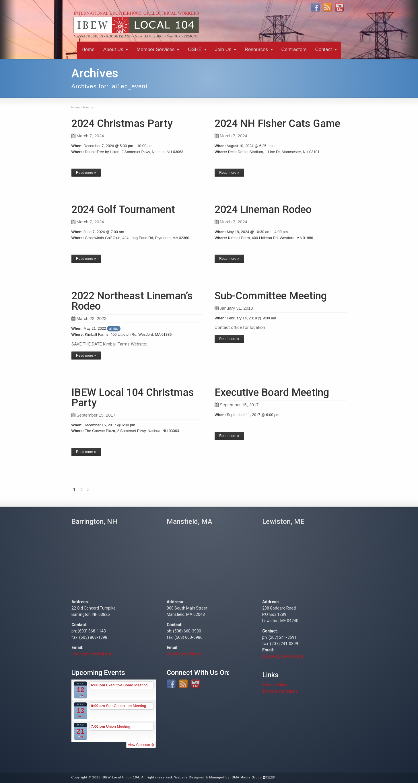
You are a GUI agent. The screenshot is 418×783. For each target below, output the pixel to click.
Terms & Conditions (280, 691)
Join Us (223, 49)
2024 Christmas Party (122, 124)
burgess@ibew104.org (282, 656)
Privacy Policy (274, 685)
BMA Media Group (253, 777)
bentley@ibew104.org (91, 654)
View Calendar (141, 745)
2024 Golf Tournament (123, 210)
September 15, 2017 (93, 415)
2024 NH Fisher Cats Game (277, 124)
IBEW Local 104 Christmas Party (132, 397)
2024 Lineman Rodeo (263, 210)
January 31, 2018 (234, 308)
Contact (323, 49)
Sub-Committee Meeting (271, 296)
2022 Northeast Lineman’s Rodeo (132, 301)
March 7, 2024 (87, 135)
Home (87, 49)
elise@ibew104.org (184, 654)
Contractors (294, 49)
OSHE (195, 49)
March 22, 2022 (88, 318)
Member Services (155, 49)
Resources (256, 49)
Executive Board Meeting (272, 392)
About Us (113, 49)
